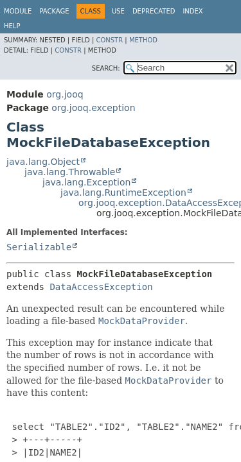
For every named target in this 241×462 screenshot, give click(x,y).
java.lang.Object (43, 162)
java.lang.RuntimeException (123, 192)
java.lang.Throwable (69, 172)
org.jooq (64, 94)
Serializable (38, 247)
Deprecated (153, 11)
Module (17, 11)
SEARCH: (106, 68)
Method (143, 40)
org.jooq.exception (93, 108)
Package (54, 11)
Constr (109, 40)
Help (12, 26)
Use (118, 11)
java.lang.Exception (86, 182)
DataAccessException (100, 287)
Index (192, 11)
